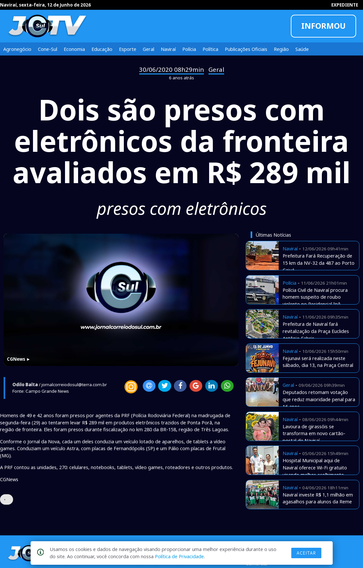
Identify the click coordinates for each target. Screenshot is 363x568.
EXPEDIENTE (344, 5)
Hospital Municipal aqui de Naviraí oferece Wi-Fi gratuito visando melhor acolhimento (315, 467)
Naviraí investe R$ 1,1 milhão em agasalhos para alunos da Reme (318, 498)
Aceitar (306, 553)
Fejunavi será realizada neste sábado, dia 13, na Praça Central (318, 362)
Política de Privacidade (179, 556)
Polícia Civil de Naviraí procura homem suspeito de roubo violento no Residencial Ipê (315, 297)
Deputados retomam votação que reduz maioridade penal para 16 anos (319, 399)
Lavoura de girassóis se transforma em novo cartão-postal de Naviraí (314, 433)
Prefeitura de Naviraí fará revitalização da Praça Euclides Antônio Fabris (316, 331)
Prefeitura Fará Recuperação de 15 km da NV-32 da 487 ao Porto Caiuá (319, 262)
